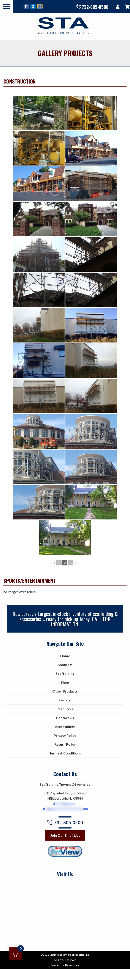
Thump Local (72, 965)
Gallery (65, 700)
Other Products (65, 691)
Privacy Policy (65, 735)
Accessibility (65, 726)
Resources (65, 709)
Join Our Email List (65, 835)
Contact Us (65, 718)
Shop (65, 682)
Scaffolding (65, 673)
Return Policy (65, 744)
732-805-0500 (92, 6)
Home (65, 656)
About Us (65, 665)
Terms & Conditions (65, 753)
